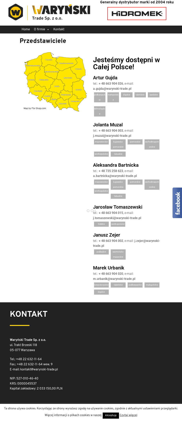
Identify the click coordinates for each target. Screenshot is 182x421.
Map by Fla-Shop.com (35, 108)
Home (26, 29)
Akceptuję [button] (111, 415)
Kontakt (58, 29)
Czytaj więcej (128, 415)
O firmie (41, 29)
